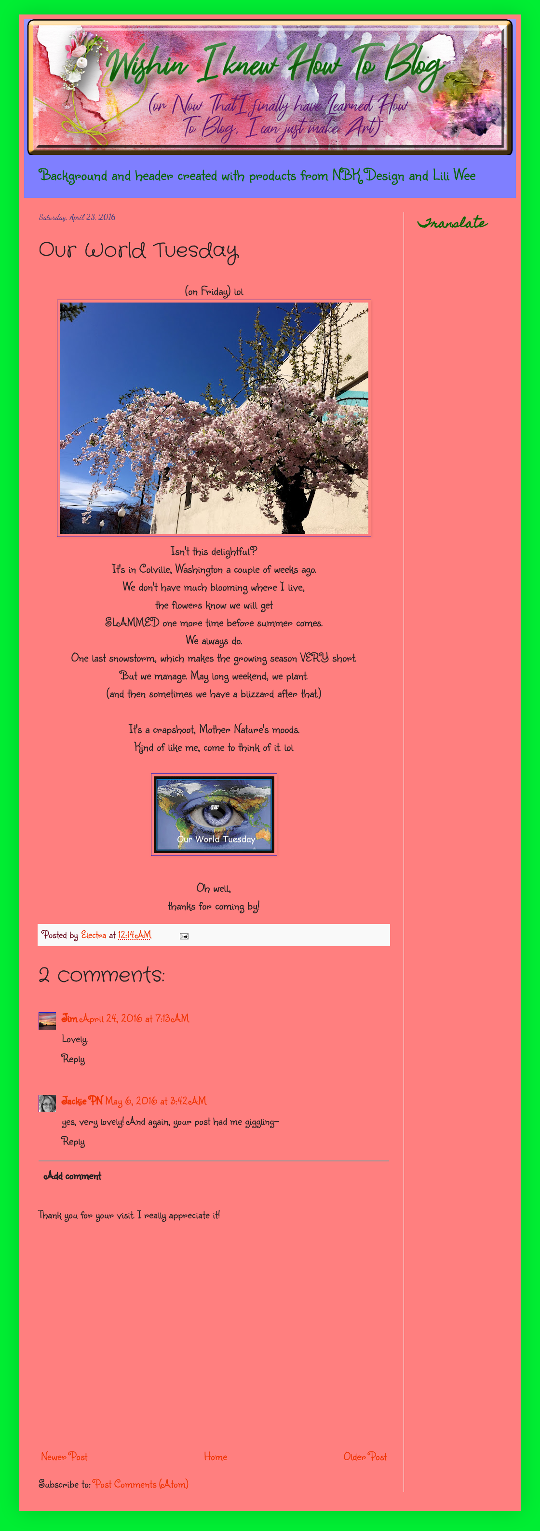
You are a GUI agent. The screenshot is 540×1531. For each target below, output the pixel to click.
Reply (73, 1057)
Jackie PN (82, 1100)
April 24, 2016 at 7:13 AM (134, 1017)
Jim (69, 1017)
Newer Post (64, 1455)
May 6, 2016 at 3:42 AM (155, 1100)
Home (215, 1455)
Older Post (365, 1455)
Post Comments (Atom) (141, 1483)
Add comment (72, 1175)
